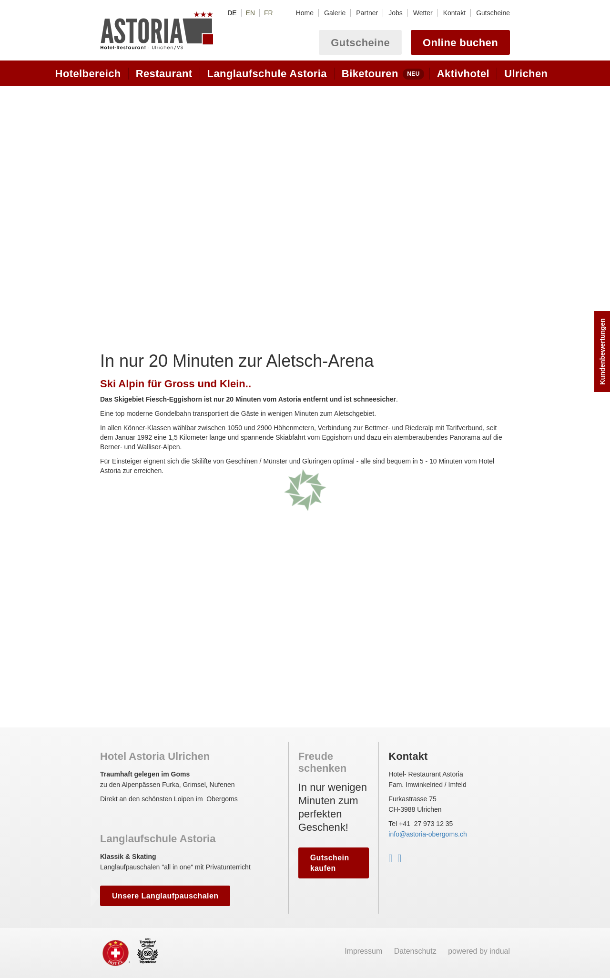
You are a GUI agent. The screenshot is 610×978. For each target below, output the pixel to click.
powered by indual (479, 951)
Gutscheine (360, 43)
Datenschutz (416, 951)
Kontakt (407, 756)
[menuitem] (305, 13)
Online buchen (460, 43)
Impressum (365, 951)
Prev (108, 190)
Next (501, 190)
